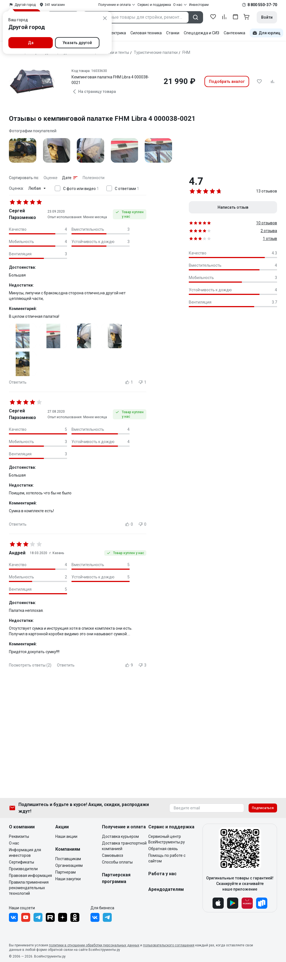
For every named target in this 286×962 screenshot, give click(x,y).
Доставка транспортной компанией (124, 846)
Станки (172, 33)
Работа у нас (162, 873)
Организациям (69, 865)
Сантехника (234, 33)
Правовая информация (30, 875)
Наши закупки (68, 879)
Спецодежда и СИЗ (201, 33)
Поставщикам (68, 859)
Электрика (116, 33)
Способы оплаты (117, 862)
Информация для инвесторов (25, 853)
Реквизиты (19, 836)
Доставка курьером (120, 836)
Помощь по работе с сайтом (166, 858)
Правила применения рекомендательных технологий (29, 888)
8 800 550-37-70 (262, 5)
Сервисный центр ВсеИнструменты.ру (166, 839)
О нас (14, 843)
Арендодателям (166, 889)
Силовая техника (146, 33)
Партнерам (65, 872)
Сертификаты (21, 862)
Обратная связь (163, 848)
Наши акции (66, 836)
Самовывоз (112, 855)
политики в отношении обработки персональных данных (94, 945)
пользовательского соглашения (168, 945)
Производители (23, 869)
